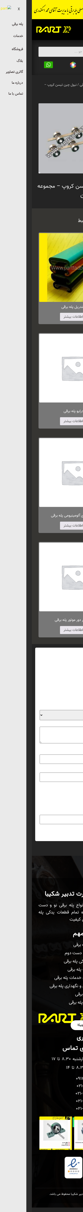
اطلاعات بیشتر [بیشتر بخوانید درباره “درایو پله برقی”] (41, 421)
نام (72, 751)
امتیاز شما (67, 706)
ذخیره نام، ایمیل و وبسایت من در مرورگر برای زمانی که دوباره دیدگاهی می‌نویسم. (41, 793)
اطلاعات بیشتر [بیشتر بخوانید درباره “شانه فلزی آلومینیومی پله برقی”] (41, 526)
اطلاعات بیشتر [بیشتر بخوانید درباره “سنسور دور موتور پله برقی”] (41, 630)
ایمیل (70, 769)
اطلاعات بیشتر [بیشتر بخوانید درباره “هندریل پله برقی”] (41, 317)
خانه (77, 85)
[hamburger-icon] (74, 30)
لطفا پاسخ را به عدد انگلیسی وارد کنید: (48, 803)
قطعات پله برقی (59, 85)
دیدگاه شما (66, 723)
